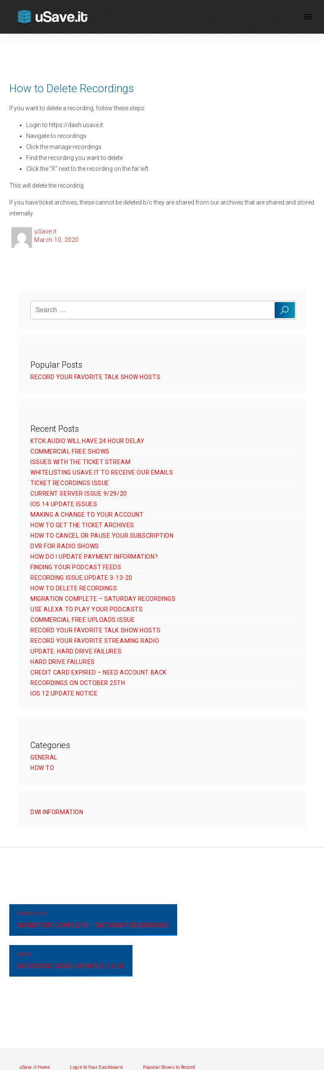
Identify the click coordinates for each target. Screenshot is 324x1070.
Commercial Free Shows (70, 451)
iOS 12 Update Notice (63, 693)
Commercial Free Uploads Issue (82, 619)
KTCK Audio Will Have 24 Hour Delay (87, 441)
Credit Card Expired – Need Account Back (98, 672)
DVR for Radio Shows (64, 546)
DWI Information (56, 812)
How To (42, 768)
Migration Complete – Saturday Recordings (103, 598)
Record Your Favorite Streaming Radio (94, 640)
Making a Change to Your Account (86, 514)
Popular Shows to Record (169, 1067)
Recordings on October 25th (77, 683)
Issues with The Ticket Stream (80, 462)
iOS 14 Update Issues (63, 504)
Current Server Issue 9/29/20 (78, 493)
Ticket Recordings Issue (69, 483)
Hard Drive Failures (62, 661)
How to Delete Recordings (73, 588)
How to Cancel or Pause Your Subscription (101, 535)
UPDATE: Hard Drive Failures (76, 651)
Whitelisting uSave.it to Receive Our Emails (101, 472)
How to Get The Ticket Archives (82, 525)
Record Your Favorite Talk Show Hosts (95, 377)
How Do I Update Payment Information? (94, 556)
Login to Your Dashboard (96, 1067)
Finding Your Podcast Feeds (76, 567)
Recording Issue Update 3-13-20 (81, 577)
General (43, 757)
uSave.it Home (34, 1067)
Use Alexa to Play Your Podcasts (86, 609)
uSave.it (45, 231)
